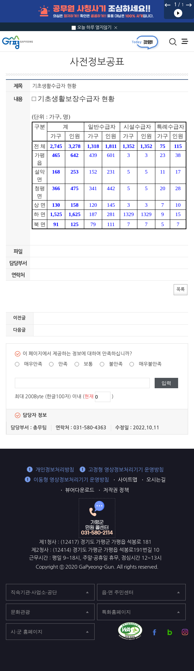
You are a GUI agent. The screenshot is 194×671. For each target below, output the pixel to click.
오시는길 (156, 479)
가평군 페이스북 (154, 632)
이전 (168, 5)
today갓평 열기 (144, 42)
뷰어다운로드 (79, 490)
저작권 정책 (116, 490)
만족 (62, 364)
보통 (88, 364)
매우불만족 (150, 364)
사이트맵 (127, 479)
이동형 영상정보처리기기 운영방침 (71, 479)
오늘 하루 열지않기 (94, 27)
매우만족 (33, 364)
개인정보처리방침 (55, 469)
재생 (178, 13)
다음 (188, 5)
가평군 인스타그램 (185, 632)
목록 (180, 289)
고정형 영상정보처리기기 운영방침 (126, 469)
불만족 (116, 364)
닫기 (115, 27)
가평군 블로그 (169, 632)
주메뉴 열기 (185, 41)
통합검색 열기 (173, 42)
